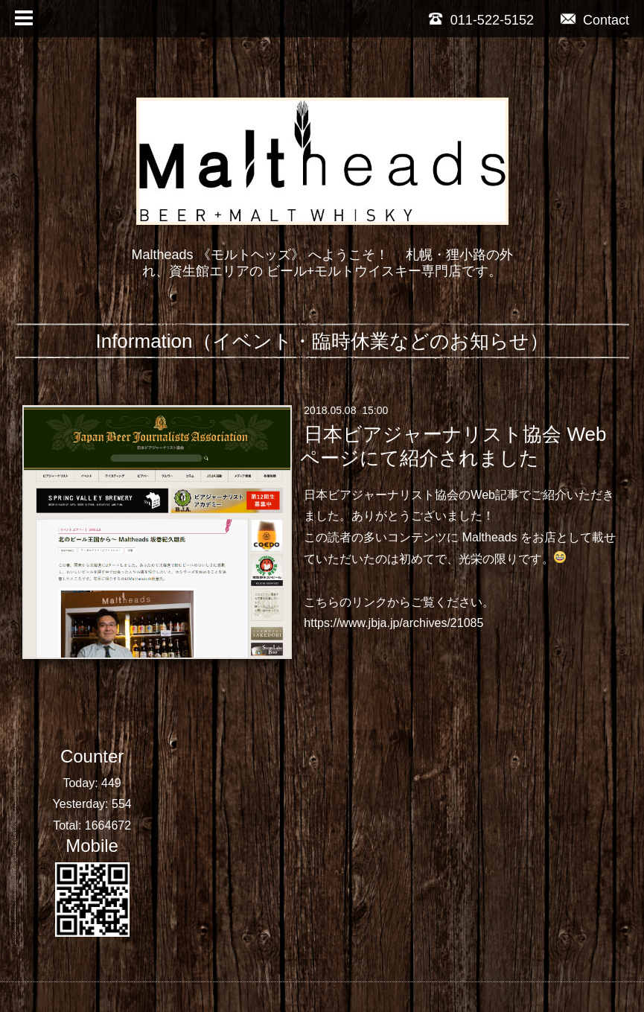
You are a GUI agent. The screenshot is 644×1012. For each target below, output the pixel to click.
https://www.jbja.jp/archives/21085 (393, 623)
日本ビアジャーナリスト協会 (381, 495)
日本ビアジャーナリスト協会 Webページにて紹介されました (453, 445)
